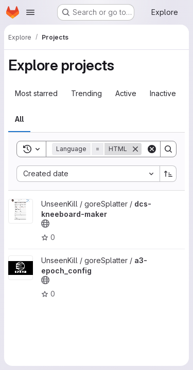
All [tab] (19, 119)
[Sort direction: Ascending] (168, 173)
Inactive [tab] (163, 93)
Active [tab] (125, 93)
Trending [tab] (86, 93)
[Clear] (152, 149)
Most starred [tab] (36, 93)
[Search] (168, 149)
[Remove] (135, 149)
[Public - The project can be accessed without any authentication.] (45, 223)
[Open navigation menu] (30, 12)
